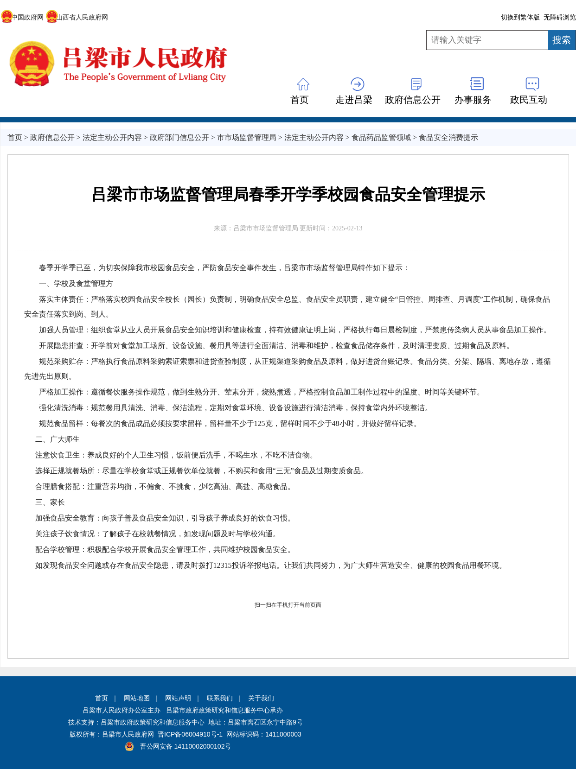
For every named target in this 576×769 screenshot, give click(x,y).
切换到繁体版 (520, 17)
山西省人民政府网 (76, 17)
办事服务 (473, 100)
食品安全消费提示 (448, 137)
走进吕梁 (353, 100)
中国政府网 (22, 17)
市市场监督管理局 (246, 137)
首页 (299, 100)
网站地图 (137, 698)
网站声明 (178, 698)
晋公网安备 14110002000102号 (185, 746)
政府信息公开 (413, 100)
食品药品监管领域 (381, 137)
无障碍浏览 (560, 17)
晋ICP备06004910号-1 (190, 734)
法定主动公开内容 (112, 137)
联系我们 (220, 698)
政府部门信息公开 (179, 137)
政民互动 (528, 100)
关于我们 (261, 698)
